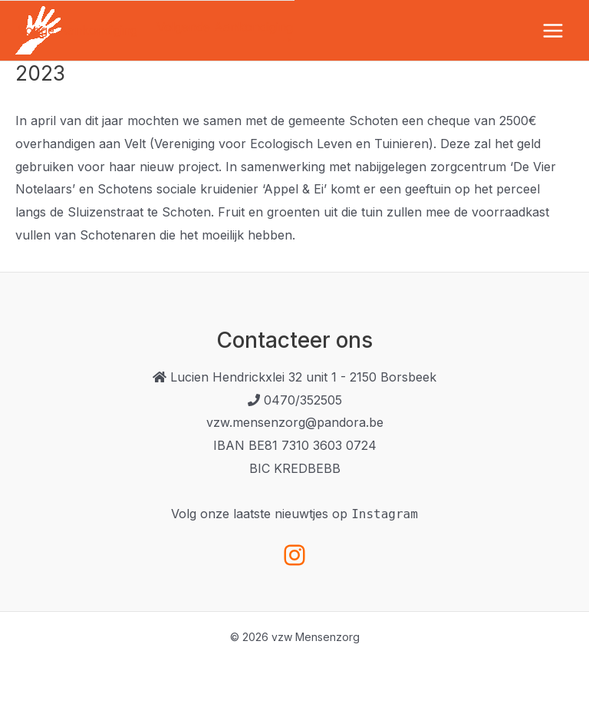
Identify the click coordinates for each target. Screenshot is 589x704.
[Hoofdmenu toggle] (553, 30)
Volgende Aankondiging (224, 33)
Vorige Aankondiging (69, 30)
